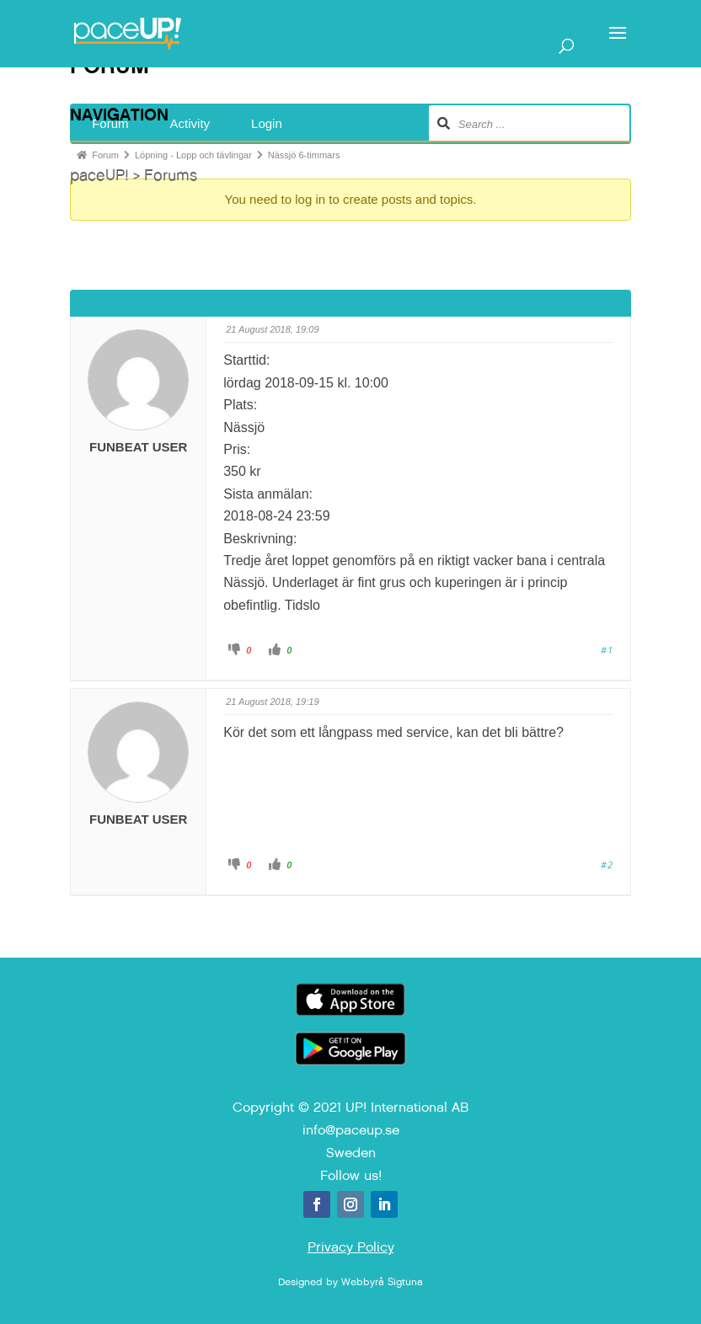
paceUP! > (107, 174)
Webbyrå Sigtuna (382, 1282)
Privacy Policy (351, 1247)
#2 (607, 864)
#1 (607, 649)
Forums (170, 174)
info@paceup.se (350, 1130)
